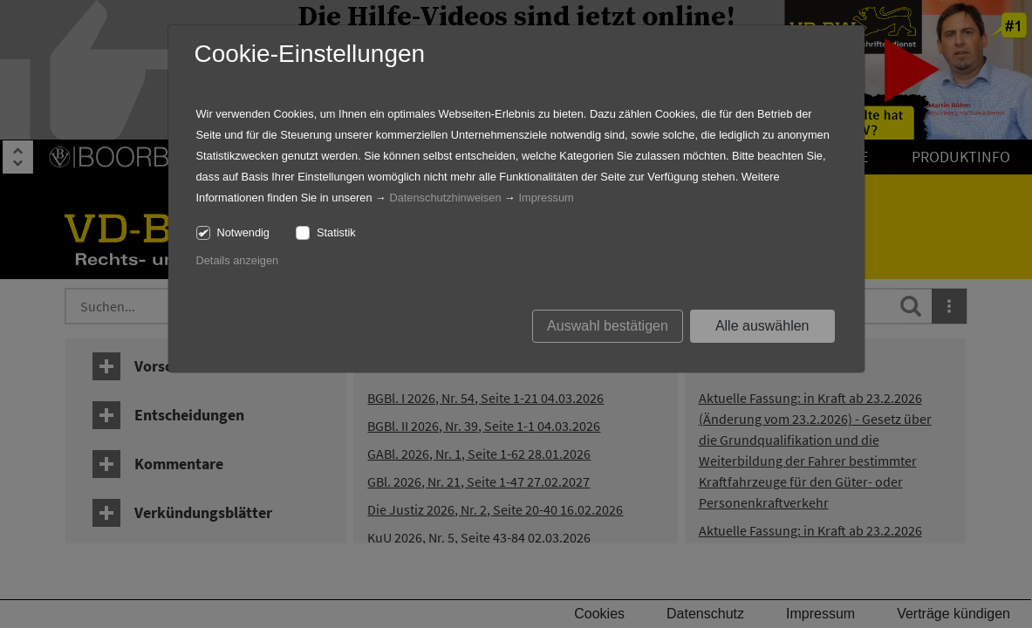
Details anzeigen (237, 260)
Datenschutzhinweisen (445, 197)
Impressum (545, 197)
